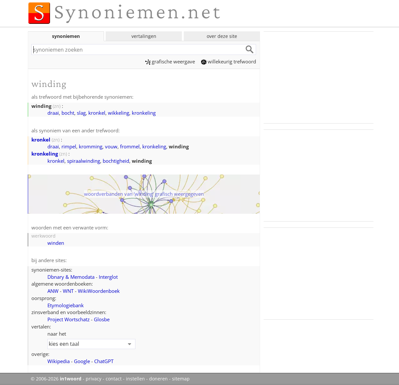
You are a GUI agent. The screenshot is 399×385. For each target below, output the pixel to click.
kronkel (96, 112)
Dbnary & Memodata (71, 277)
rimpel (68, 146)
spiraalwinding (83, 161)
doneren (158, 379)
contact (114, 379)
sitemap (181, 379)
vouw (111, 146)
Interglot (108, 277)
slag (81, 112)
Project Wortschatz (68, 319)
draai (53, 112)
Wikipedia (58, 361)
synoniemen (66, 36)
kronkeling (144, 112)
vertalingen (143, 36)
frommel (130, 146)
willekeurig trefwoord (228, 61)
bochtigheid (116, 161)
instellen (135, 379)
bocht (67, 112)
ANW (53, 291)
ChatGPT (103, 361)
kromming (90, 146)
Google (82, 361)
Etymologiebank (65, 305)
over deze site (222, 36)
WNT (68, 291)
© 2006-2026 (56, 379)
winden (55, 243)
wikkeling (118, 112)
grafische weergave (170, 61)
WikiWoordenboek (99, 291)
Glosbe (102, 319)
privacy (93, 379)
